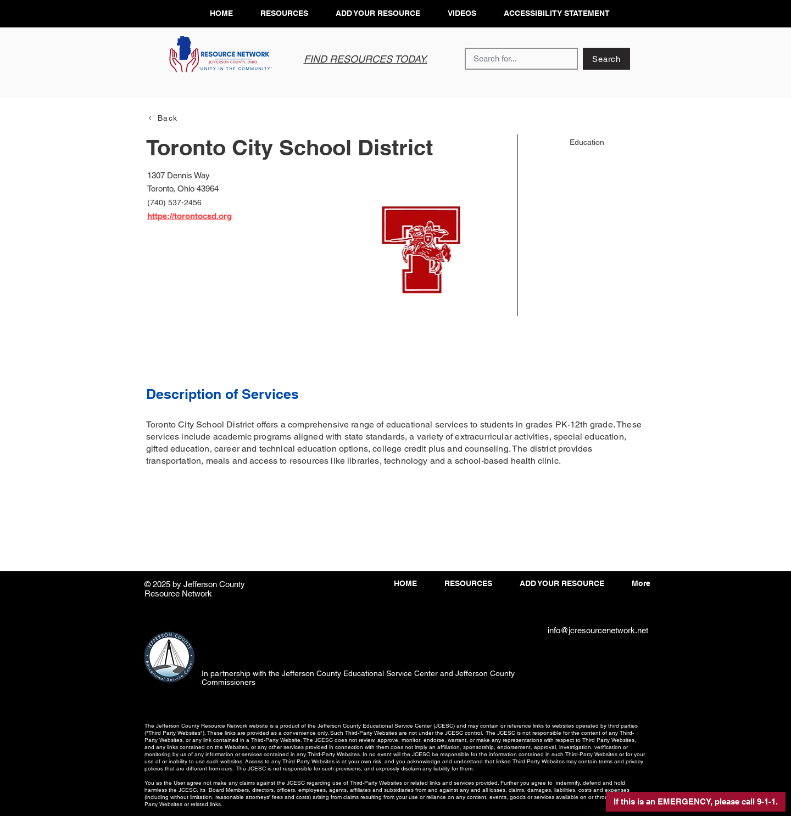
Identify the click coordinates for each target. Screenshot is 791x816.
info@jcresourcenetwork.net (598, 630)
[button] (696, 802)
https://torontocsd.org (189, 216)
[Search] (606, 59)
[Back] (162, 117)
